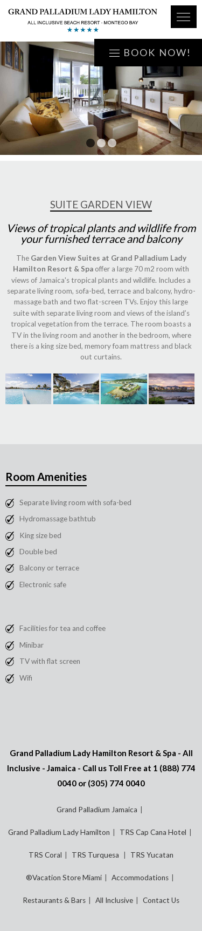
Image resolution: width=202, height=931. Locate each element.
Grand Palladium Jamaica (97, 809)
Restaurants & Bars (54, 900)
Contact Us (161, 900)
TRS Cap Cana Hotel (153, 832)
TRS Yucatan (151, 855)
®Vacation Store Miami (64, 877)
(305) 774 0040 (116, 783)
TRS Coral (45, 855)
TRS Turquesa (96, 855)
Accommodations (140, 877)
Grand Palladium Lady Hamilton (59, 832)
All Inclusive (114, 900)
